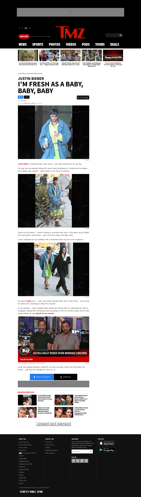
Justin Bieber (42, 424)
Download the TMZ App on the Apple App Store (106, 443)
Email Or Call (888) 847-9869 (40, 36)
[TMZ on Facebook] (19, 28)
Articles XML (23, 458)
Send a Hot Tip (49, 445)
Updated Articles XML (25, 464)
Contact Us (48, 442)
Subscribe (91, 451)
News (23, 44)
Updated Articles (24, 461)
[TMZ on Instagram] (29, 28)
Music (52, 424)
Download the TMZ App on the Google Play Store (106, 449)
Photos (54, 44)
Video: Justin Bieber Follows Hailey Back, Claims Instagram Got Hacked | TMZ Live (32, 363)
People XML (22, 478)
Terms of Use (23, 447)
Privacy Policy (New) (25, 445)
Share (41, 377)
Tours (100, 44)
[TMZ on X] (22, 28)
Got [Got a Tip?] (24, 36)
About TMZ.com (24, 442)
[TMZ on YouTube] (82, 461)
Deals (114, 44)
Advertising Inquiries (51, 450)
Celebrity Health (63, 424)
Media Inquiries (50, 453)
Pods (86, 44)
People (21, 475)
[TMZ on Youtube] (26, 28)
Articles (21, 456)
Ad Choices (22, 450)
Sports (37, 44)
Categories (22, 467)
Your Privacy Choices (27, 453)
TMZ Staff (23, 101)
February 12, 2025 (29, 103)
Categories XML (24, 469)
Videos (71, 44)
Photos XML (22, 480)
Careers (47, 447)
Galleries (21, 472)
